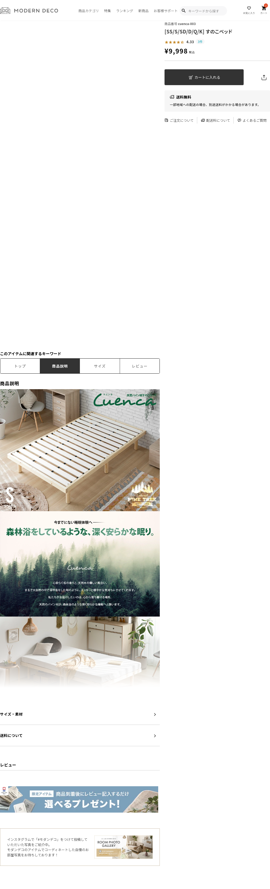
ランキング (124, 10)
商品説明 (60, 366)
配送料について (215, 120)
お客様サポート (166, 10)
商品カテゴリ (88, 10)
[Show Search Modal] (183, 11)
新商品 (143, 10)
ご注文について (179, 120)
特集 (107, 10)
